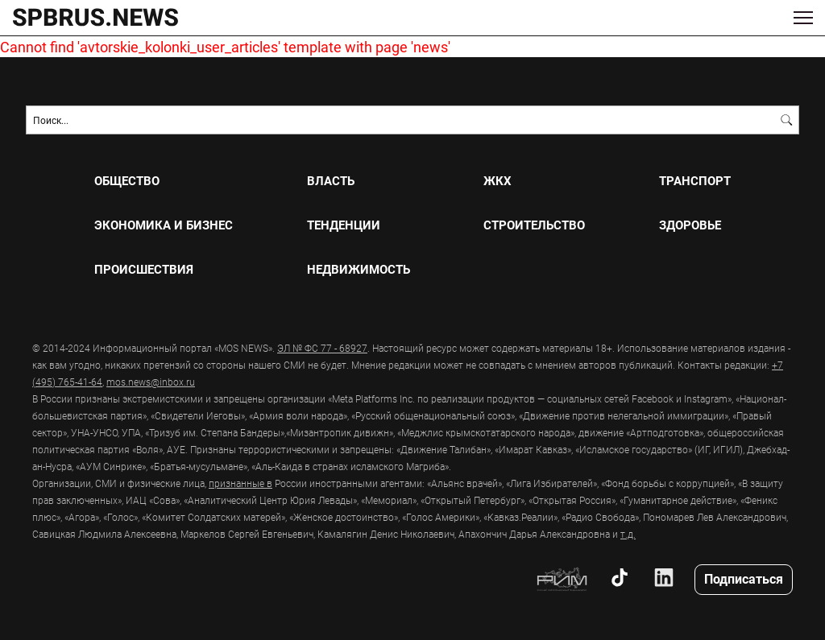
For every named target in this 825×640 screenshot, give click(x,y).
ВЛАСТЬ (330, 181)
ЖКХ (497, 181)
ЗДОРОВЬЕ (690, 225)
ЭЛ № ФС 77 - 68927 (322, 347)
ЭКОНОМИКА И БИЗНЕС (163, 225)
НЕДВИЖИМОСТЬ (358, 269)
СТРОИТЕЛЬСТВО (534, 225)
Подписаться (743, 578)
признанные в (240, 483)
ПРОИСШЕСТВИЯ (143, 269)
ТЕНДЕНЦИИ (343, 225)
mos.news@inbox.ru (150, 381)
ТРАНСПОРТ (695, 181)
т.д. (628, 533)
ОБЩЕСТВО (127, 181)
